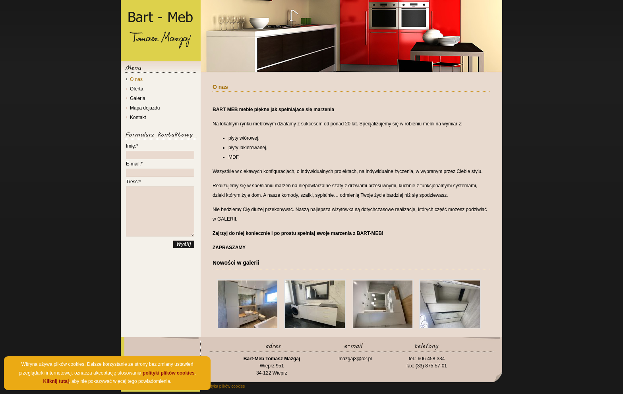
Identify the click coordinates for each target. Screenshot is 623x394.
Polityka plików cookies (224, 386)
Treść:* (133, 182)
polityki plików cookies (169, 373)
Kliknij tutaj (56, 381)
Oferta (136, 89)
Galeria (137, 98)
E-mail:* (134, 164)
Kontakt (138, 117)
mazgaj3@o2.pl (355, 358)
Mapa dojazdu (145, 108)
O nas (136, 79)
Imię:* (132, 146)
